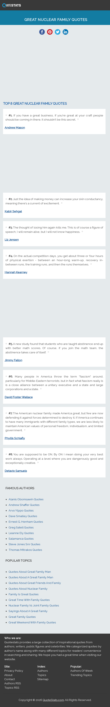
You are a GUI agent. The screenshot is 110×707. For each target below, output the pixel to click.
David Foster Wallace (19, 397)
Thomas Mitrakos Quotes (25, 549)
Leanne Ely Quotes (21, 533)
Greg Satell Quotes (21, 527)
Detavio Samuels (16, 470)
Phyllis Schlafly (15, 438)
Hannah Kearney (16, 272)
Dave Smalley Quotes (23, 516)
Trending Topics (81, 675)
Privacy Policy (13, 670)
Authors (42, 670)
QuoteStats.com (53, 700)
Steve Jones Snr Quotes (24, 544)
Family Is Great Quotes (24, 594)
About (8, 675)
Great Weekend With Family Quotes (32, 622)
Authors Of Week (81, 670)
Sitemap (42, 679)
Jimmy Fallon (13, 360)
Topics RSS (11, 687)
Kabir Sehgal (13, 211)
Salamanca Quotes (21, 538)
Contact (9, 679)
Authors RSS (12, 683)
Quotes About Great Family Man (30, 571)
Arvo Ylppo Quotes (21, 510)
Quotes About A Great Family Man (31, 577)
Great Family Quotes (22, 616)
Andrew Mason (15, 127)
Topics (41, 675)
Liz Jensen (12, 239)
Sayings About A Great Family (28, 611)
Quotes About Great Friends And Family (35, 583)
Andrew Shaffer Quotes (24, 505)
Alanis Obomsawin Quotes (26, 499)
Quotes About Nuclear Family (28, 588)
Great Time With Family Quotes (29, 599)
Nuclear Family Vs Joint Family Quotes (34, 605)
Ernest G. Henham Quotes (26, 521)
